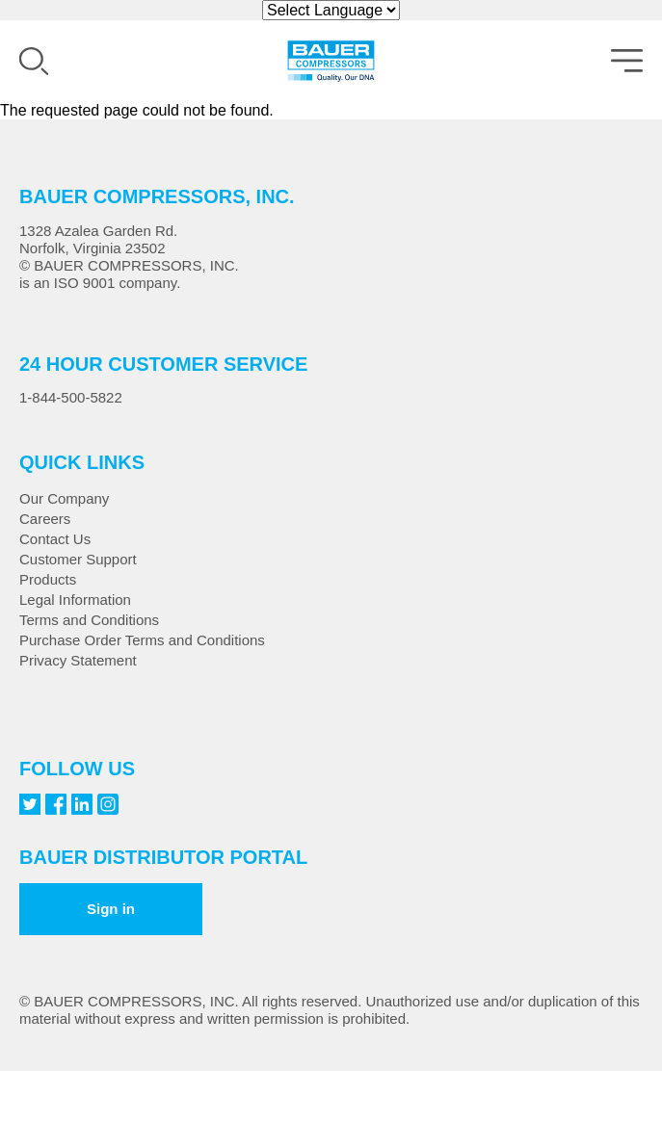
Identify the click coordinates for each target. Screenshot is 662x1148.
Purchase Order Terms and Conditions (142, 640)
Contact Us (55, 539)
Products (47, 579)
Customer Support (78, 559)
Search (33, 61)
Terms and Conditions (89, 620)
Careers (44, 518)
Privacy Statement (78, 660)
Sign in (111, 908)
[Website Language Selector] (331, 10)
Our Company (64, 498)
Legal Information (75, 599)
